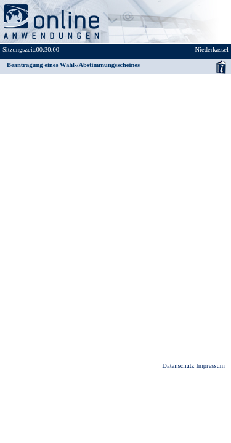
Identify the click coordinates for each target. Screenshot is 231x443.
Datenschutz (178, 365)
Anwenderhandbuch (221, 66)
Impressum (210, 365)
